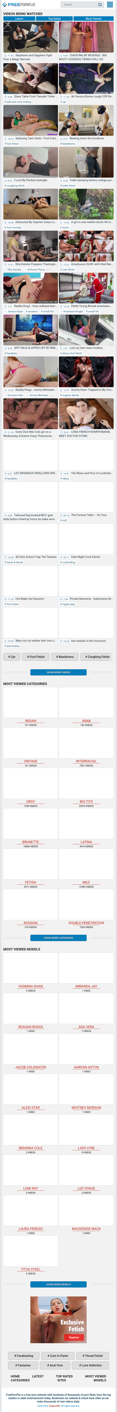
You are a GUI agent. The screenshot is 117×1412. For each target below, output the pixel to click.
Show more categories (58, 937)
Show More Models (58, 1284)
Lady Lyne (86, 1132)
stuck (65, 227)
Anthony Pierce (36, 269)
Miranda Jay (86, 970)
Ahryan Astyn (86, 1051)
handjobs (11, 353)
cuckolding (68, 562)
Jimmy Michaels (39, 395)
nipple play (68, 604)
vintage (30, 745)
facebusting (24, 1356)
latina (86, 826)
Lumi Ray (30, 1172)
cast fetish (68, 269)
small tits (48, 311)
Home (18, 2)
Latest (19, 18)
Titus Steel (30, 1253)
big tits (86, 785)
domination (13, 646)
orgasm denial (70, 395)
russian (30, 907)
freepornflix (54, 1406)
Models (100, 1380)
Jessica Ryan (15, 311)
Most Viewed (94, 18)
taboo (65, 478)
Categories (20, 1380)
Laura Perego (30, 1213)
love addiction (91, 1365)
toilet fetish (68, 185)
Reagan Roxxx (30, 1011)
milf (64, 520)
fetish (30, 866)
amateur (33, 311)
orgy (30, 785)
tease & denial (14, 562)
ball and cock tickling (18, 101)
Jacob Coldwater (30, 1051)
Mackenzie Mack (86, 1213)
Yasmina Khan (30, 970)
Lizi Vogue (86, 1172)
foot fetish (12, 143)
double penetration (86, 907)
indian (30, 705)
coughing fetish (15, 185)
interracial (86, 745)
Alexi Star (30, 1092)
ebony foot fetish (72, 353)
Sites (61, 1380)
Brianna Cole (30, 1132)
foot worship (13, 227)
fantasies (24, 1365)
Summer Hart (15, 395)
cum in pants (58, 1356)
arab (86, 705)
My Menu (110, 4)
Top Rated (54, 18)
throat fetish (93, 1356)
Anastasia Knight (72, 311)
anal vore (56, 1365)
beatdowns (68, 143)
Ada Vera (86, 1011)
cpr (64, 101)
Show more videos (58, 672)
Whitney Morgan (86, 1092)
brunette (30, 826)
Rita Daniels (14, 269)
